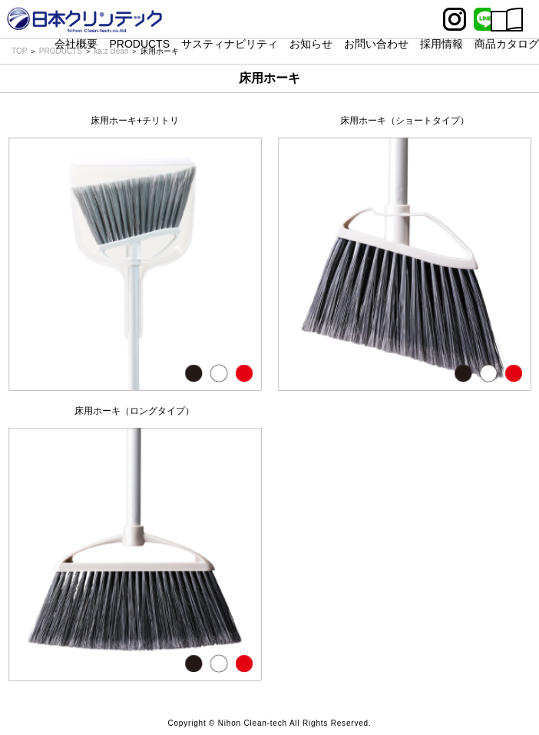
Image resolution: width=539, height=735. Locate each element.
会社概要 (76, 44)
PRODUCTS (139, 44)
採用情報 (441, 44)
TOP (19, 51)
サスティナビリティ (229, 44)
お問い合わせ (376, 44)
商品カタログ (507, 44)
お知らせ (310, 44)
